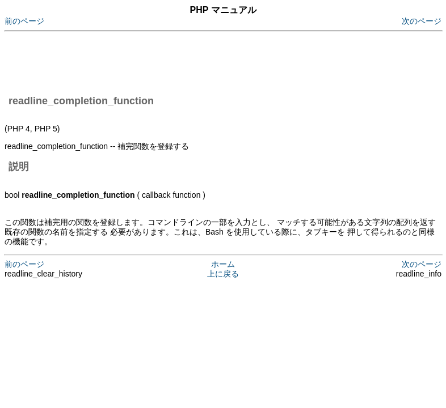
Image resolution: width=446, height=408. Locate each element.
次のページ (421, 21)
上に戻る (223, 273)
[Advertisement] (211, 61)
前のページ (24, 21)
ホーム (223, 264)
